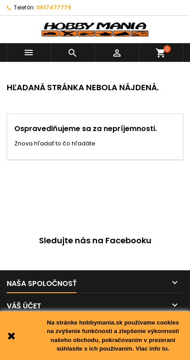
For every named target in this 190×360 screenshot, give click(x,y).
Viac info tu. (152, 348)
